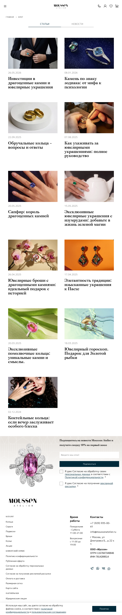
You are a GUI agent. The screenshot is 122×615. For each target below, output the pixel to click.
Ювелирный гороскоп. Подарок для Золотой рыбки (86, 353)
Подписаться (89, 464)
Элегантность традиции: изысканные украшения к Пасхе (88, 285)
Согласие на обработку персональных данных (25, 567)
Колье (9, 541)
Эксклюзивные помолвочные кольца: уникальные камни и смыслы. (29, 355)
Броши (9, 536)
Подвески (10, 531)
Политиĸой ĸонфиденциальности (84, 477)
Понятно (104, 608)
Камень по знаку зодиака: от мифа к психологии (82, 83)
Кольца (9, 521)
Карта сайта (12, 588)
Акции (9, 545)
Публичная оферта (15, 561)
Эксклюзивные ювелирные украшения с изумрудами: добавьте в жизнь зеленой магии (88, 218)
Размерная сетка (14, 583)
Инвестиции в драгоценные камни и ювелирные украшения (30, 83)
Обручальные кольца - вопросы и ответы (30, 145)
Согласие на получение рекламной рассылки (28, 573)
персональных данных (77, 474)
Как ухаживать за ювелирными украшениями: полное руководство (85, 149)
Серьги (9, 526)
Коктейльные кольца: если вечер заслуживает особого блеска (31, 422)
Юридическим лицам (16, 598)
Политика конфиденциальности (21, 556)
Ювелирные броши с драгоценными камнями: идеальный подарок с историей (32, 287)
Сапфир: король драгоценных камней (28, 214)
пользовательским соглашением (49, 612)
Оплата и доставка (15, 578)
